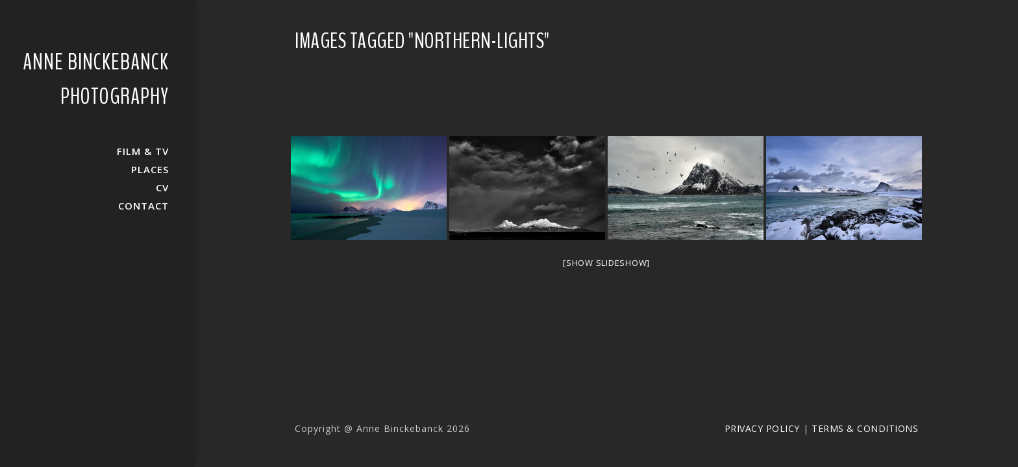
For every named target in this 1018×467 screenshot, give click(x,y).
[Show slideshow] (606, 263)
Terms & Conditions (865, 428)
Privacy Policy (762, 428)
